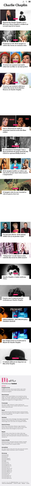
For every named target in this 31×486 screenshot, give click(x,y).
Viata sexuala (14, 389)
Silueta (7, 428)
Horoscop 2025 (5, 456)
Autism (18, 444)
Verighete (22, 413)
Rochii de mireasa (16, 411)
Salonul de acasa (9, 407)
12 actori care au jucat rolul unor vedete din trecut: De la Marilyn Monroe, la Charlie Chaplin (14, 88)
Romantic (8, 389)
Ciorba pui (19, 435)
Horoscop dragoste (6, 458)
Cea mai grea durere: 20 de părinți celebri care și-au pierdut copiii (14, 235)
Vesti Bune (12, 450)
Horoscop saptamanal (6, 478)
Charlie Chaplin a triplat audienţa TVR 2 (14, 278)
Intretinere (23, 426)
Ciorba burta (24, 435)
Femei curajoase (13, 444)
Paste (7, 433)
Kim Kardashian (19, 396)
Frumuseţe (5, 403)
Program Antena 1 (19, 400)
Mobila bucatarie (5, 441)
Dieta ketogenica (13, 428)
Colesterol (4, 420)
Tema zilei (17, 449)
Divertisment (5, 394)
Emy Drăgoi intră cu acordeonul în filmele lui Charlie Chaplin (14, 341)
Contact (27, 483)
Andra (6, 398)
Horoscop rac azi (5, 463)
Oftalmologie (4, 421)
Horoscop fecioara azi (6, 465)
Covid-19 (17, 450)
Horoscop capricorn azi (7, 468)
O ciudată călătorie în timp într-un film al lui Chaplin (14, 363)
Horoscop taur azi (6, 467)
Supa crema (16, 434)
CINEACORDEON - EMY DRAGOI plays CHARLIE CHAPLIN (15, 320)
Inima (10, 419)
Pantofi (3, 413)
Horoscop (4, 453)
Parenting (16, 443)
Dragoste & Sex (6, 387)
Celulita (15, 405)
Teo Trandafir (8, 397)
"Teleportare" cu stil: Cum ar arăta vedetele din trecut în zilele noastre (15, 256)
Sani (23, 404)
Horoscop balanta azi (6, 475)
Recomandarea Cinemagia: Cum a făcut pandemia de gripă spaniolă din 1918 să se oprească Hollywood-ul (15, 151)
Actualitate (5, 447)
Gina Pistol (13, 398)
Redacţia (23, 483)
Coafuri (16, 404)
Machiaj (20, 404)
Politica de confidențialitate (7, 483)
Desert (25, 434)
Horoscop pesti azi (6, 473)
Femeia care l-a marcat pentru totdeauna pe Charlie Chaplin (13, 299)
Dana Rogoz (20, 397)
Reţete (3, 431)
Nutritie (15, 427)
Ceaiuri (7, 419)
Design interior (10, 443)
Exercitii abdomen (9, 427)
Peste (13, 433)
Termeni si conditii (17, 483)
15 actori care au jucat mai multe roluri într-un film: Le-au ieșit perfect (15, 66)
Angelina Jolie (14, 397)
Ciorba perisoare (12, 435)
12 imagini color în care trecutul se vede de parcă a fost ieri (14, 193)
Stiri (15, 315)
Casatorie (4, 390)
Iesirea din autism (24, 449)
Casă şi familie (5, 440)
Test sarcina (17, 420)
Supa (24, 433)
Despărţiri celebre (6, 450)
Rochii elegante (8, 413)
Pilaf (7, 435)
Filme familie (15, 146)
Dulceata (4, 434)
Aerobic (3, 427)
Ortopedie (20, 421)
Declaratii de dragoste (6, 391)
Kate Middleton (12, 396)
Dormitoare (4, 443)
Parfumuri (12, 404)
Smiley (3, 398)
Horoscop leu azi (5, 474)
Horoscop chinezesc (6, 459)
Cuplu (21, 389)
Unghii (8, 404)
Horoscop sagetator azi (7, 470)
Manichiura (4, 405)
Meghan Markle (5, 396)
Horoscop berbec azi (6, 477)
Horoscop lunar (5, 462)
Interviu (8, 449)
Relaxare (16, 426)
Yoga (19, 426)
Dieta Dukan (10, 426)
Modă (3, 410)
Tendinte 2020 (9, 414)
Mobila (20, 441)
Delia (9, 398)
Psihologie (14, 419)
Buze (12, 405)
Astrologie (4, 461)
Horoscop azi (5, 457)
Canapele (25, 441)
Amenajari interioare (14, 441)
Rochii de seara (8, 411)
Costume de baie (24, 411)
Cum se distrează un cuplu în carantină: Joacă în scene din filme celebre (14, 130)
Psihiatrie (25, 421)
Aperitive (22, 434)
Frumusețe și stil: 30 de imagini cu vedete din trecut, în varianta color (15, 44)
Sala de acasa (20, 428)
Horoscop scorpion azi (7, 469)
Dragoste (4, 389)
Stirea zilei (15, 358)
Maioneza (4, 435)
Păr (2, 404)
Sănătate (4, 417)
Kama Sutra (10, 390)
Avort (9, 421)
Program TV (4, 400)
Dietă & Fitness (6, 424)
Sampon (9, 405)
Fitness (6, 426)
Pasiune (15, 124)
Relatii (18, 389)
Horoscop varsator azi (6, 472)
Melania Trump (25, 398)
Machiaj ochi (20, 405)
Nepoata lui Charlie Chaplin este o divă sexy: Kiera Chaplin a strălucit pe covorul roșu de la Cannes (15, 24)
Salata (18, 433)
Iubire (24, 389)
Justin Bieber (18, 398)
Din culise (15, 188)
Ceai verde (13, 421)
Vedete (15, 18)
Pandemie (21, 450)
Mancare (4, 433)
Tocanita (8, 434)
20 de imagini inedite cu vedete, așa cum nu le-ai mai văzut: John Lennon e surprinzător (15, 172)
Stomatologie (25, 419)
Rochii (5, 404)
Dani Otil (25, 397)
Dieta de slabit (21, 427)
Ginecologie (19, 419)
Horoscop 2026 (5, 454)
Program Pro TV (10, 400)
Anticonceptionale (11, 420)
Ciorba (10, 433)
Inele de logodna (16, 413)
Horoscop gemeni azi (6, 464)
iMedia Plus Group (14, 482)
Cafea (21, 433)
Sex (7, 390)
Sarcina (3, 419)
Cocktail (12, 434)
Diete (3, 426)
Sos (16, 433)
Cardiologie (23, 420)
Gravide (7, 444)
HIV (16, 421)
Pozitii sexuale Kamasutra (19, 390)
